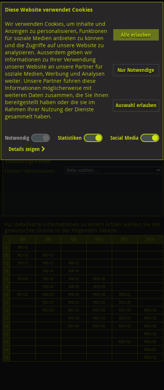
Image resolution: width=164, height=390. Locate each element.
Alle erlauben (136, 35)
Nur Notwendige (135, 70)
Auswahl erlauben (136, 105)
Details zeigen (27, 149)
